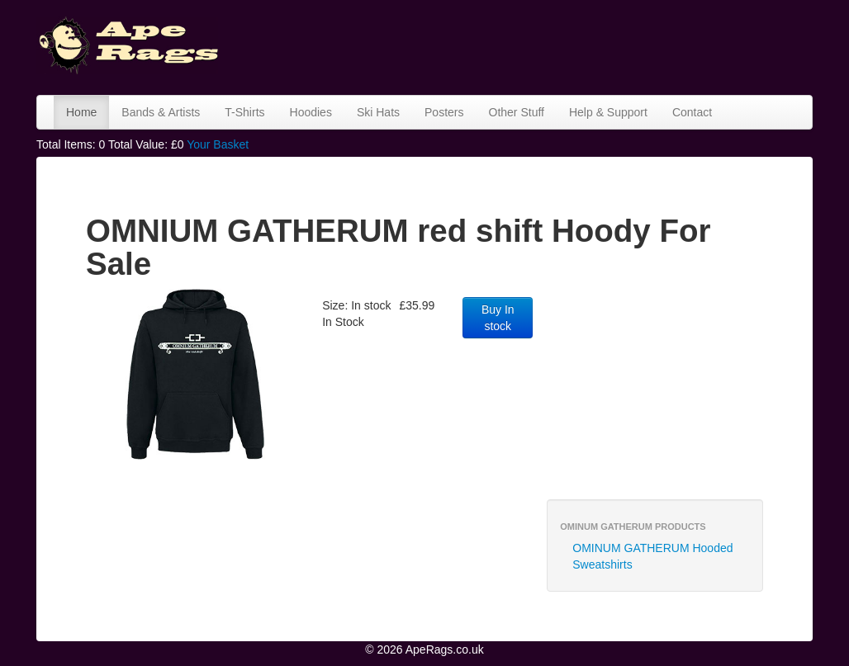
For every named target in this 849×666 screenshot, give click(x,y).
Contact (692, 112)
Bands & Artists (160, 112)
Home (81, 112)
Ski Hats (378, 112)
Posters (443, 112)
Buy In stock (498, 318)
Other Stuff (516, 112)
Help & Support (608, 112)
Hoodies (311, 112)
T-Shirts (244, 112)
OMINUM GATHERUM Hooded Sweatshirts (652, 556)
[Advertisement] (535, 45)
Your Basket (218, 144)
